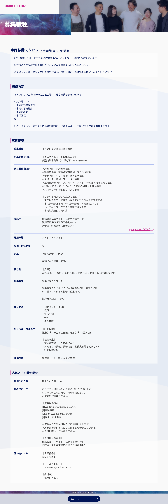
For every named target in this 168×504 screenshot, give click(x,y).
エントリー (76, 498)
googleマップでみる (141, 229)
